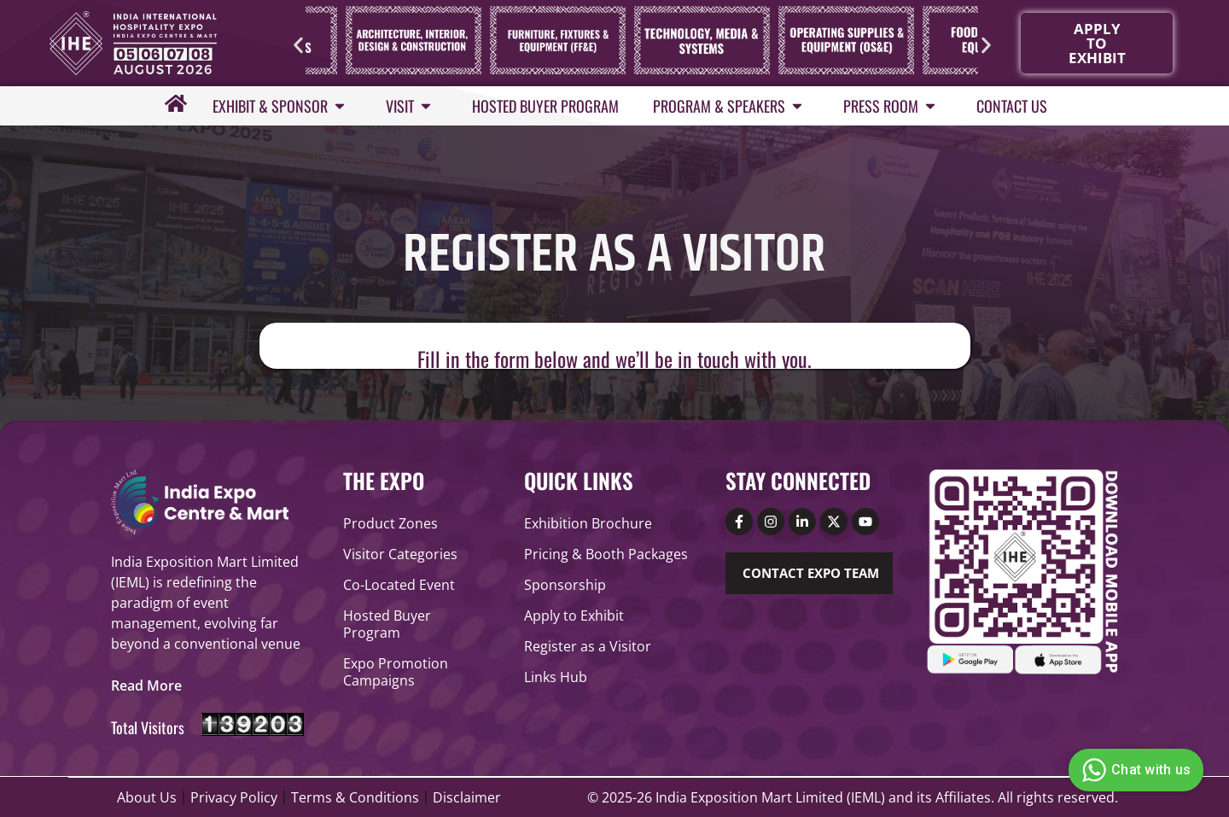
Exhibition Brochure (588, 523)
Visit (412, 106)
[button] (298, 44)
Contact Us (1011, 106)
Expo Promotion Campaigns (395, 672)
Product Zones (390, 523)
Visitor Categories (400, 554)
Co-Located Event (399, 584)
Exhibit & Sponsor (282, 106)
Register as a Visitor (587, 646)
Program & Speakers (731, 106)
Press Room (892, 106)
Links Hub (555, 677)
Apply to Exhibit (574, 615)
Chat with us (1134, 770)
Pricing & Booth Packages (606, 554)
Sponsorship (565, 584)
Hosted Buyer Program (545, 106)
